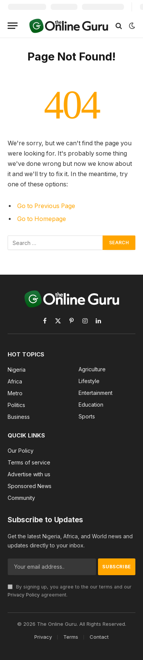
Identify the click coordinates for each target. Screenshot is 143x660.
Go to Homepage (41, 219)
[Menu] (13, 25)
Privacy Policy (24, 595)
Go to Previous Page (46, 206)
